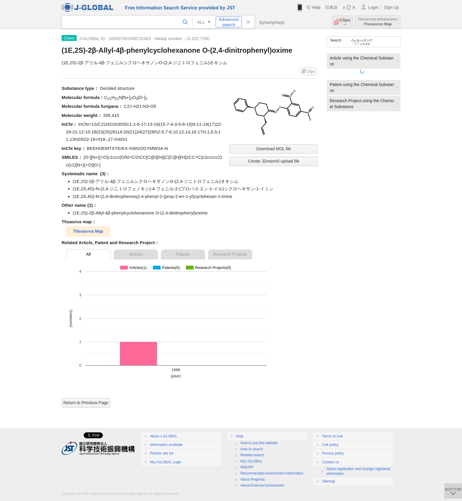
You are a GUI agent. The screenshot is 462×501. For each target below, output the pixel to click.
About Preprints (252, 479)
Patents (183, 254)
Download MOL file (273, 148)
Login (373, 7)
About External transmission (262, 485)
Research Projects (230, 254)
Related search (252, 455)
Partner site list (161, 453)
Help (316, 7)
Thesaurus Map (377, 22)
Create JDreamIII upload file (273, 161)
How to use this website (259, 443)
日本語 (331, 7)
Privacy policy (333, 453)
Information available (166, 445)
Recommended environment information (271, 473)
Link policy (330, 445)
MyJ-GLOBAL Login (165, 462)
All (88, 254)
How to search (251, 449)
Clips (345, 22)
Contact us (330, 462)
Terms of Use (332, 436)
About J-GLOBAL (163, 436)
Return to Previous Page (85, 402)
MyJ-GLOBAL (251, 461)
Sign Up (391, 7)
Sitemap (328, 481)
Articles (136, 254)
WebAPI (246, 467)
